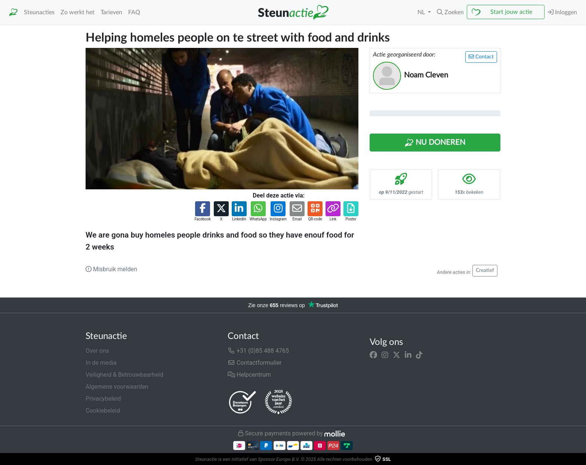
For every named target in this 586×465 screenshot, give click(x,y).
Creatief (485, 270)
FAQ (134, 12)
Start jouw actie (511, 12)
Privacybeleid (103, 398)
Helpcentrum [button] (249, 374)
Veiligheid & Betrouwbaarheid (124, 374)
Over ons (97, 350)
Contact (481, 56)
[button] (450, 12)
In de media (101, 362)
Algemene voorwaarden (117, 386)
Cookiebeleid (103, 410)
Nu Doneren (435, 142)
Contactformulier (255, 362)
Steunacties (39, 12)
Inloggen (562, 12)
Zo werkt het (78, 12)
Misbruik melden (111, 269)
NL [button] (421, 12)
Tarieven (111, 12)
